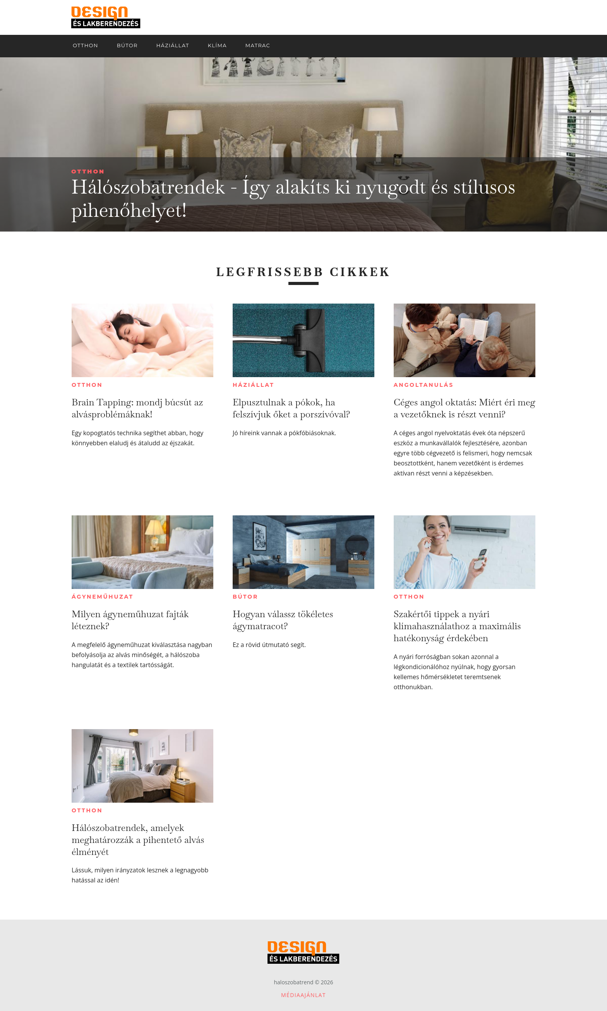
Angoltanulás (424, 384)
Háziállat (253, 384)
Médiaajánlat (303, 995)
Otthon (88, 171)
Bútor (245, 596)
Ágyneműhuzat (103, 596)
